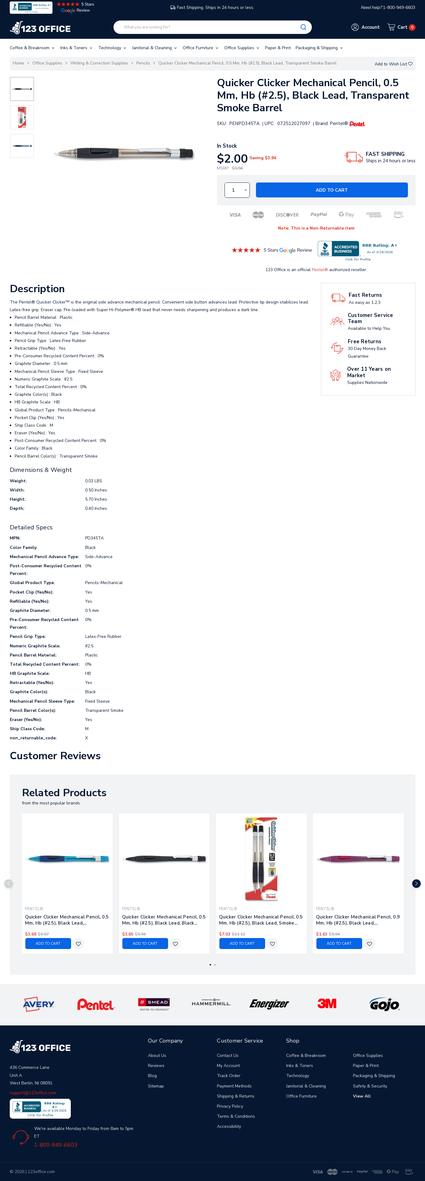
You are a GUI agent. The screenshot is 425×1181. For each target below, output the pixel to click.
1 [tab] (210, 965)
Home (18, 63)
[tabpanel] (67, 883)
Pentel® (320, 270)
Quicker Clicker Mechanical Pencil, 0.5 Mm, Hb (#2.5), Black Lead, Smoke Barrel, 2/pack (261, 920)
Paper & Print (278, 48)
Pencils (143, 63)
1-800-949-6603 (55, 1145)
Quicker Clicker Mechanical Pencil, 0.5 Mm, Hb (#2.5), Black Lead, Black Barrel (164, 920)
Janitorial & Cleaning (155, 48)
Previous (8, 883)
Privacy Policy (230, 1106)
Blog (152, 1076)
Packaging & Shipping (320, 48)
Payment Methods (234, 1086)
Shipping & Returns (235, 1096)
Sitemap (156, 1086)
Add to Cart (332, 190)
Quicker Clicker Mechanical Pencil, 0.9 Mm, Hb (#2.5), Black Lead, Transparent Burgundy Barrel (358, 920)
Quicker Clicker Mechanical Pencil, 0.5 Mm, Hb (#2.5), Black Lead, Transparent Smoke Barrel (247, 63)
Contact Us (228, 1055)
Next (416, 883)
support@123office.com (33, 1093)
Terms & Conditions (236, 1116)
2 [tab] (215, 965)
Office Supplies (242, 48)
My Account (228, 1066)
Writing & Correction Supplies (99, 63)
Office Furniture (201, 48)
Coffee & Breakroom (33, 48)
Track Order (228, 1076)
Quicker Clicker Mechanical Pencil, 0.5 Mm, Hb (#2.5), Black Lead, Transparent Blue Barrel (67, 920)
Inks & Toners (76, 48)
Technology (112, 48)
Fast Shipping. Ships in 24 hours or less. (212, 7)
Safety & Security (370, 1086)
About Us (157, 1055)
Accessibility (229, 1126)
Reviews (156, 1066)
